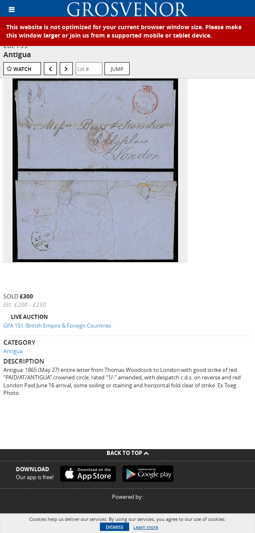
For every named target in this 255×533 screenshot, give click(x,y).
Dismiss (114, 527)
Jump (117, 69)
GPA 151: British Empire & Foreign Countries (57, 325)
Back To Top (128, 453)
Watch (22, 69)
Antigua (13, 351)
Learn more (145, 527)
